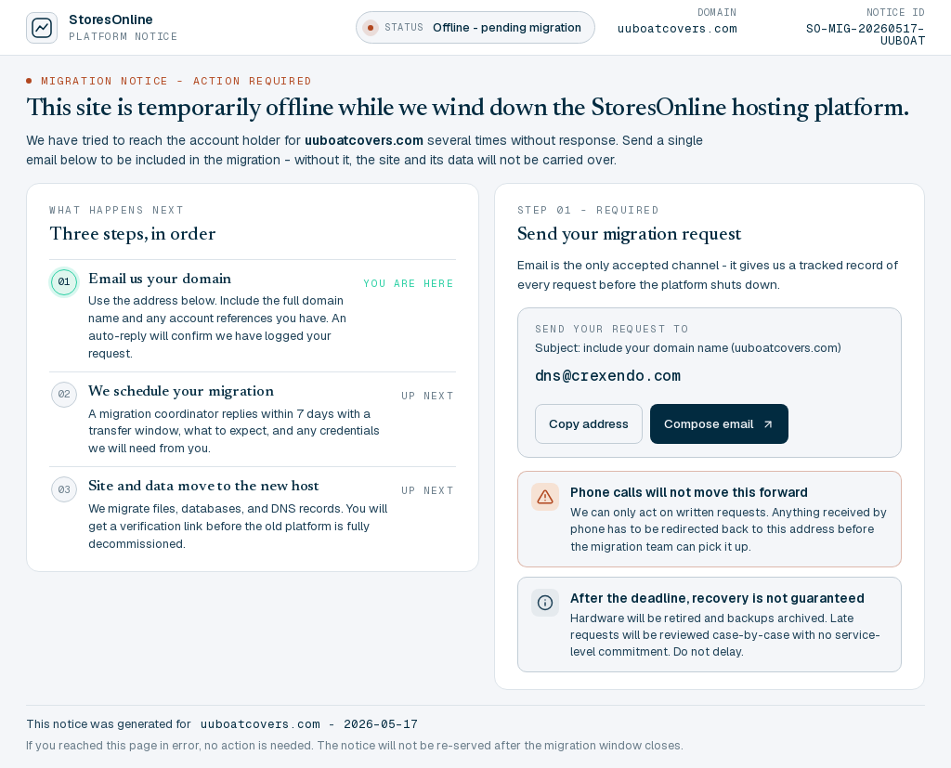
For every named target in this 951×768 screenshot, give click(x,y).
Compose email (719, 423)
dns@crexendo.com (608, 375)
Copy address (589, 423)
